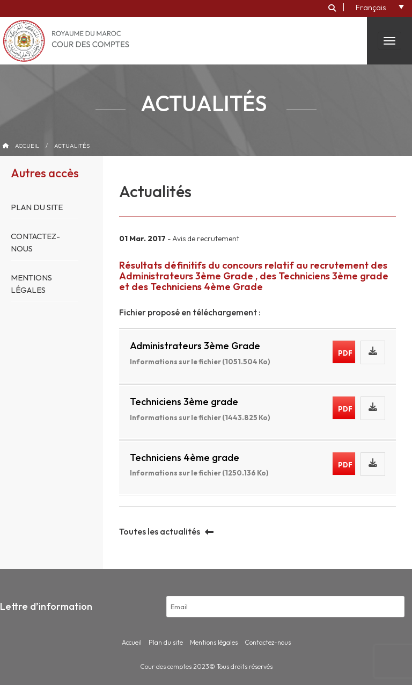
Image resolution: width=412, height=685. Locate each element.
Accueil (27, 145)
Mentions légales (214, 642)
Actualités (72, 145)
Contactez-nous (268, 642)
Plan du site (37, 207)
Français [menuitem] (371, 7)
